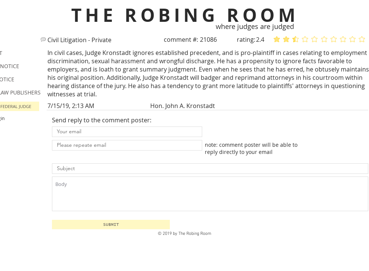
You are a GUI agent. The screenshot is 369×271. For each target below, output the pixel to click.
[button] (111, 224)
